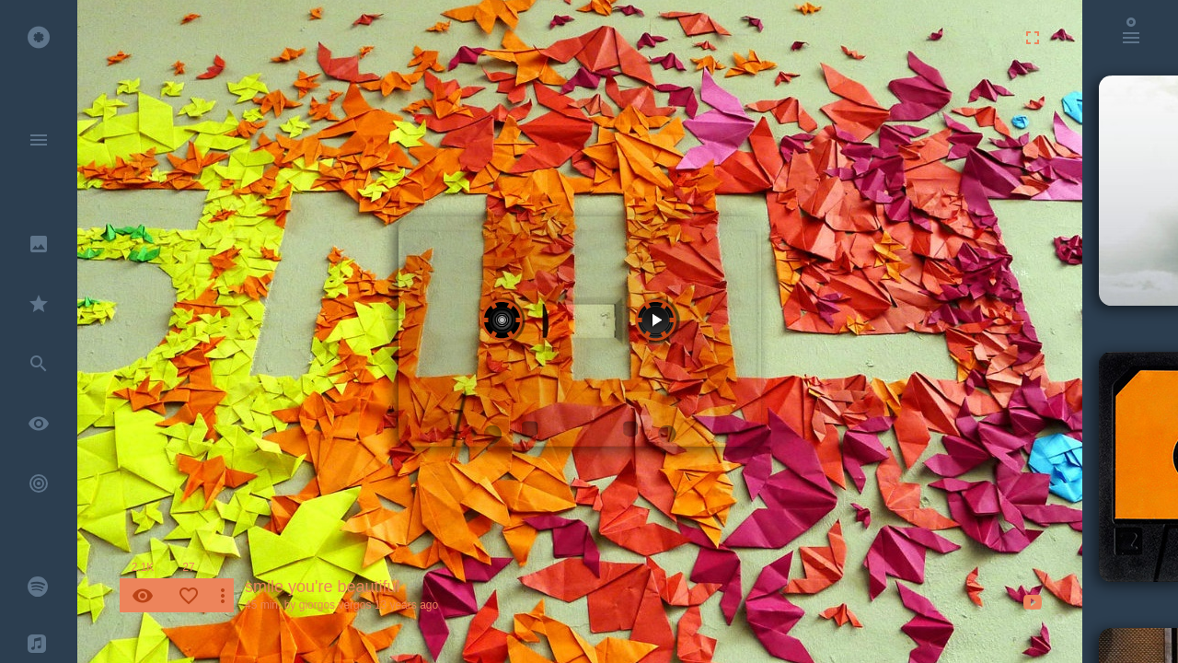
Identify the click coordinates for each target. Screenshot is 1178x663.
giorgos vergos (335, 605)
